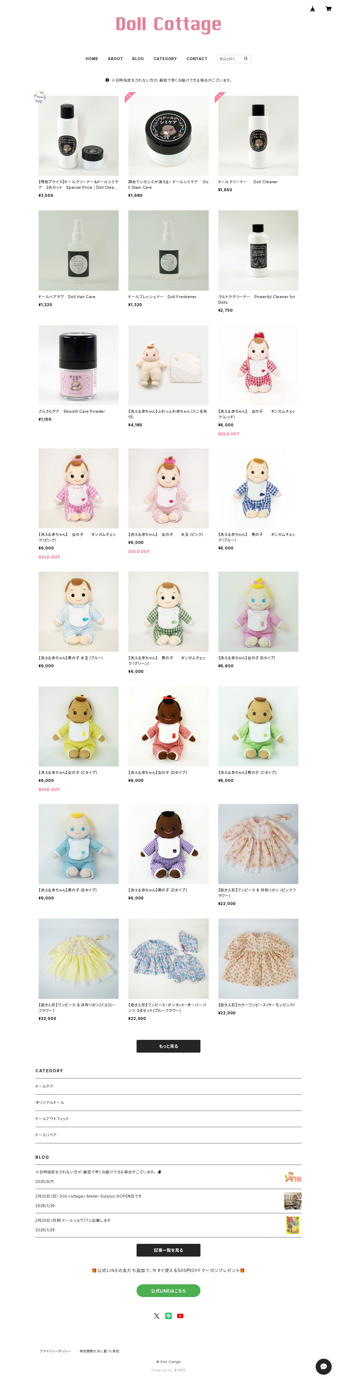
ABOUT (115, 58)
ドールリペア (46, 1135)
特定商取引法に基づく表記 (100, 1351)
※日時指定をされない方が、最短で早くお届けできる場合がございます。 (168, 80)
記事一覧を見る (168, 1250)
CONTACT (197, 58)
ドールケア (44, 1086)
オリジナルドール (49, 1102)
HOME (92, 58)
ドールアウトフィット (52, 1118)
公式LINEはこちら (168, 1291)
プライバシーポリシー (55, 1351)
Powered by (168, 1370)
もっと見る (168, 1046)
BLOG (138, 58)
